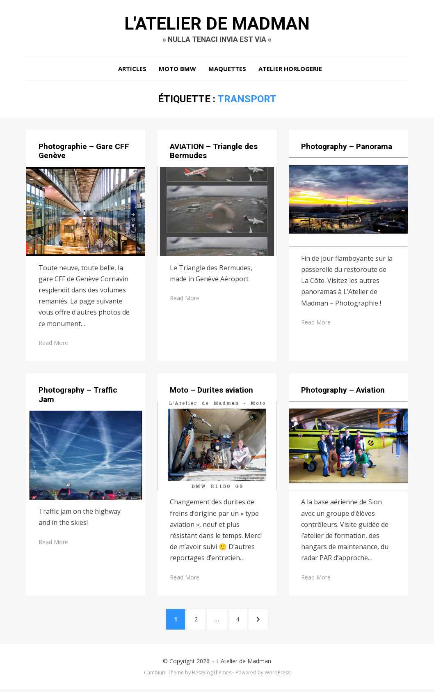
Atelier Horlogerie (290, 70)
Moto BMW (177, 70)
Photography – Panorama (346, 147)
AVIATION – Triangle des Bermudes (214, 152)
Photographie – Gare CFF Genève (84, 152)
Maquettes (227, 70)
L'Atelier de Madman (217, 23)
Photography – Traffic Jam (78, 395)
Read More (53, 344)
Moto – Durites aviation (211, 391)
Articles (132, 70)
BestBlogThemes (211, 674)
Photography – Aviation (343, 391)
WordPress (277, 674)
